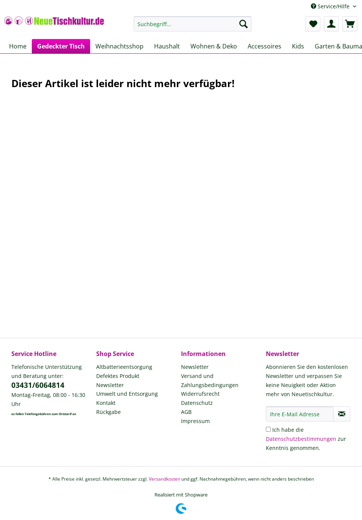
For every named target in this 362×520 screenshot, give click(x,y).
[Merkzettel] (312, 23)
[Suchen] (243, 23)
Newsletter (110, 385)
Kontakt (105, 402)
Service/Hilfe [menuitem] (331, 6)
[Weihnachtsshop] (119, 46)
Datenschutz (197, 402)
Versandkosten (164, 479)
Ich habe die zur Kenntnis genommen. (306, 438)
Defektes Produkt (117, 375)
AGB (186, 411)
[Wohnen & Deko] (213, 46)
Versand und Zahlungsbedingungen (210, 380)
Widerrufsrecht (200, 393)
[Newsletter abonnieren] (341, 414)
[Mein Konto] (331, 23)
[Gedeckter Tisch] (61, 46)
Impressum (195, 421)
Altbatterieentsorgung (124, 366)
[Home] (18, 46)
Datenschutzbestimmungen (301, 438)
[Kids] (298, 46)
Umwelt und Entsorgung (127, 393)
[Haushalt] (167, 46)
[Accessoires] (264, 46)
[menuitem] (192, 27)
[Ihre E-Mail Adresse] (300, 414)
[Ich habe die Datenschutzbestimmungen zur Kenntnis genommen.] (268, 429)
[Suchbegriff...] (192, 23)
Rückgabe (108, 411)
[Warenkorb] (349, 23)
